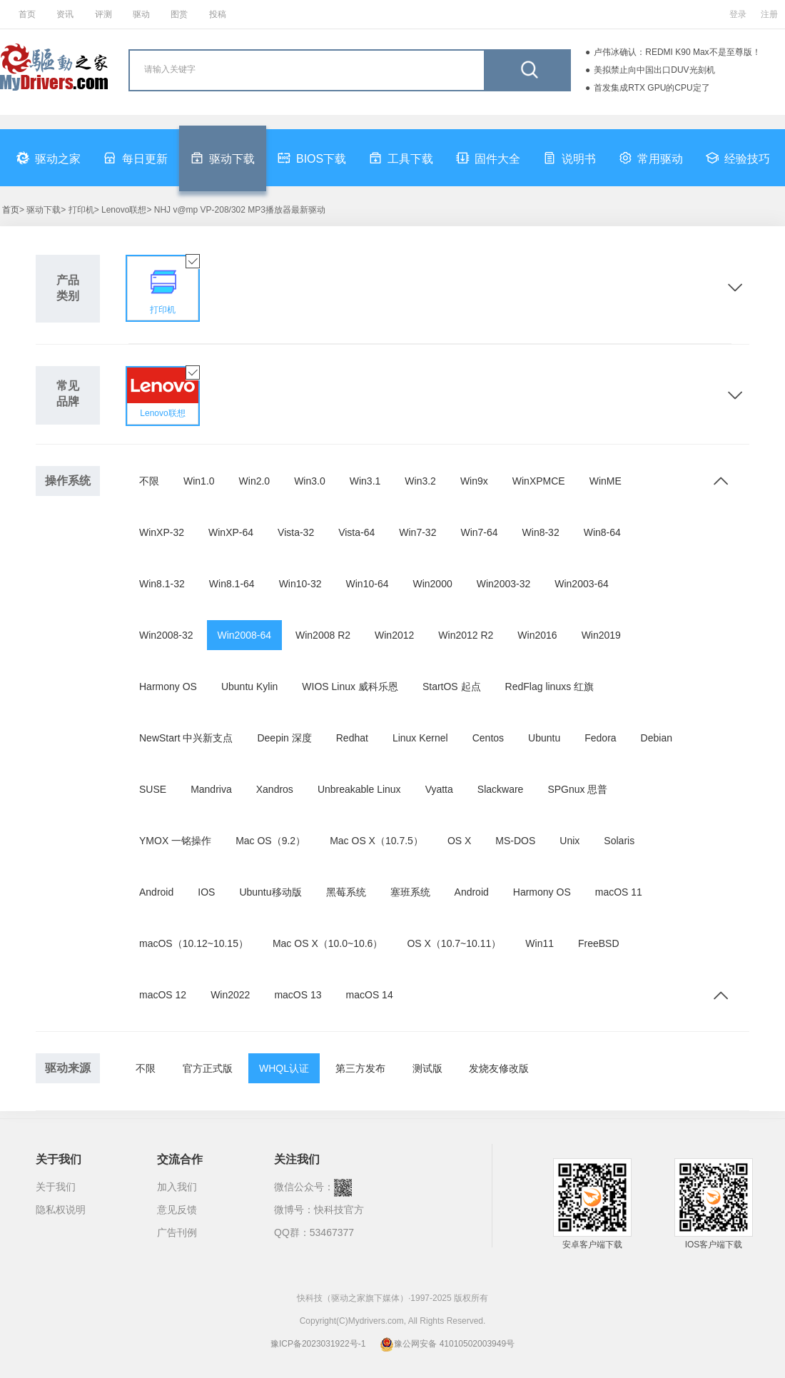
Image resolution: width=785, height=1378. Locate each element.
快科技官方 (339, 1209)
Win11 (539, 943)
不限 (149, 481)
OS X (459, 840)
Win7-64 (478, 532)
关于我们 (56, 1186)
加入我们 (177, 1186)
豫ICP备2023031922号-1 (317, 1344)
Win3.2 (420, 481)
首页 (27, 14)
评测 (103, 14)
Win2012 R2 (465, 635)
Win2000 (432, 583)
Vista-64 (356, 532)
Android (156, 892)
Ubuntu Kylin (249, 686)
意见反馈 (177, 1209)
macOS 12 (162, 994)
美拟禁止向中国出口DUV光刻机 (654, 70)
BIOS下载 (312, 157)
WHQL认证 (284, 1068)
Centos (488, 738)
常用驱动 (651, 157)
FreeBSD (598, 943)
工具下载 (401, 157)
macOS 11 (618, 892)
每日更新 (135, 157)
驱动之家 (48, 157)
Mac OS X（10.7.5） (376, 840)
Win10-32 (300, 583)
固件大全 (488, 157)
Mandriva (211, 789)
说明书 (569, 157)
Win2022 (230, 994)
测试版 (427, 1068)
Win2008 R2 (322, 635)
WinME (605, 481)
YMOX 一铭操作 (175, 840)
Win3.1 (365, 481)
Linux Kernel (420, 738)
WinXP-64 (230, 532)
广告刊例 (177, 1232)
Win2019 (601, 635)
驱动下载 (223, 157)
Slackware (500, 789)
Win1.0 (199, 481)
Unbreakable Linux (359, 789)
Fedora (600, 738)
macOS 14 (369, 994)
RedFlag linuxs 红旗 (549, 686)
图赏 (179, 14)
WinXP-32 (161, 532)
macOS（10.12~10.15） (193, 943)
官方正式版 (208, 1068)
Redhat (352, 738)
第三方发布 (360, 1068)
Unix (569, 840)
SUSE (152, 789)
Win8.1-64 (232, 583)
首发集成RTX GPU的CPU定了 (651, 88)
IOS (206, 892)
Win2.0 (254, 481)
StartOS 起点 (451, 686)
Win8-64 (602, 532)
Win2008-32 (166, 635)
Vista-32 (296, 532)
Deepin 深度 (284, 738)
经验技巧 (738, 157)
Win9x (474, 481)
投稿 (217, 14)
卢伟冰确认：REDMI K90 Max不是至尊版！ (677, 52)
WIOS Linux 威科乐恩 (350, 686)
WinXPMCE (538, 481)
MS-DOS (515, 840)
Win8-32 (540, 532)
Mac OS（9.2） (270, 840)
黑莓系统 (346, 892)
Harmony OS (168, 686)
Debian (656, 738)
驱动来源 (68, 1068)
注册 (769, 14)
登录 (737, 14)
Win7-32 (417, 532)
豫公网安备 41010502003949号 (447, 1344)
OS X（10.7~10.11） (454, 943)
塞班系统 (410, 892)
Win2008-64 (245, 635)
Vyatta (439, 789)
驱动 (141, 14)
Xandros (274, 789)
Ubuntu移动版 (270, 892)
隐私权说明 (61, 1209)
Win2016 (537, 635)
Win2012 (394, 635)
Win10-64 (367, 583)
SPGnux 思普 (577, 789)
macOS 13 (297, 994)
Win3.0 (309, 481)
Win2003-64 (581, 583)
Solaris (619, 840)
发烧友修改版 (499, 1068)
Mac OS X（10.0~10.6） (328, 943)
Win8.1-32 (162, 583)
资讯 (65, 14)
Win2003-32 (504, 583)
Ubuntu (544, 738)
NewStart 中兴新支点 (186, 738)
